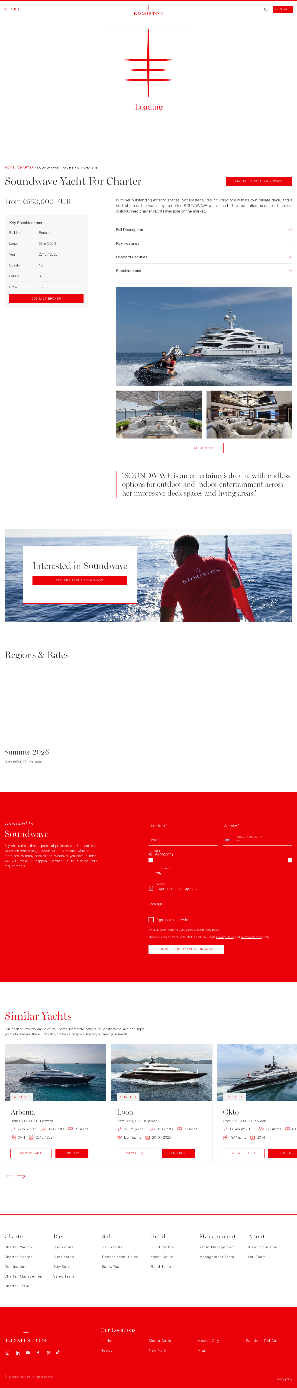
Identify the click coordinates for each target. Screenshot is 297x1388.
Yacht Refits (162, 1257)
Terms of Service (251, 937)
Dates (160, 884)
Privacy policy (283, 1379)
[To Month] (192, 889)
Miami (203, 1350)
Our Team (257, 1257)
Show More (204, 448)
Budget (154, 850)
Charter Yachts (18, 1247)
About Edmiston (263, 1247)
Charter (26, 167)
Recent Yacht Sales (120, 1257)
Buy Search (63, 1257)
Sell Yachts (112, 1247)
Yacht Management (217, 1247)
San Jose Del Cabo (263, 1341)
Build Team (161, 1267)
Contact (283, 9)
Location (163, 868)
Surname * (231, 825)
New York (157, 1350)
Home (10, 167)
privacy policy (211, 929)
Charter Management (24, 1276)
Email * (154, 840)
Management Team (217, 1257)
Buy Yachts (63, 1247)
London (107, 1341)
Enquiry (72, 1153)
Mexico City (208, 1341)
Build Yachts (162, 1247)
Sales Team (63, 1276)
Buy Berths (63, 1267)
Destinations (16, 1267)
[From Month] (166, 889)
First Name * (158, 825)
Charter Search (19, 1257)
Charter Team (17, 1286)
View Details (31, 1153)
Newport (108, 1350)
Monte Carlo (160, 1341)
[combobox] (228, 840)
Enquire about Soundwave (259, 181)
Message (156, 904)
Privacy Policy (225, 937)
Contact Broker (46, 298)
